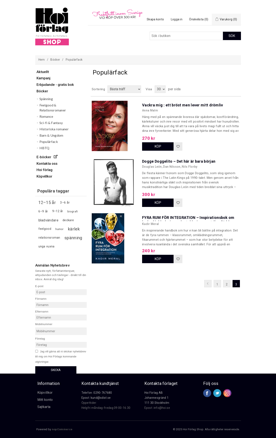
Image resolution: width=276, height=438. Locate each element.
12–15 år (47, 202)
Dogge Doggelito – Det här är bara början (178, 161)
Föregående (208, 283)
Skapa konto (155, 19)
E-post (39, 286)
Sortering (98, 89)
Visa (149, 89)
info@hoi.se (162, 407)
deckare (68, 220)
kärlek (74, 228)
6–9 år (43, 211)
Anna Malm (150, 110)
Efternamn (41, 311)
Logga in (176, 19)
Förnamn (41, 298)
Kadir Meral (150, 224)
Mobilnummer (43, 324)
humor (59, 229)
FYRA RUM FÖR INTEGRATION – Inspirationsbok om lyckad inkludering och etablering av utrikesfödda (188, 219)
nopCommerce (62, 429)
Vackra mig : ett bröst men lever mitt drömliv (182, 105)
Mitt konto (45, 400)
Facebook (207, 393)
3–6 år (65, 202)
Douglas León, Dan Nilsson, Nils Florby (169, 166)
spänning (73, 237)
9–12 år (57, 211)
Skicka (56, 370)
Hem (41, 59)
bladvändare (48, 220)
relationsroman (49, 237)
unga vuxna (46, 246)
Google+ (227, 393)
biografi (72, 211)
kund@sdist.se (101, 397)
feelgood (44, 229)
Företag (40, 338)
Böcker (55, 59)
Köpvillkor (45, 393)
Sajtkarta (44, 407)
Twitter (217, 393)
